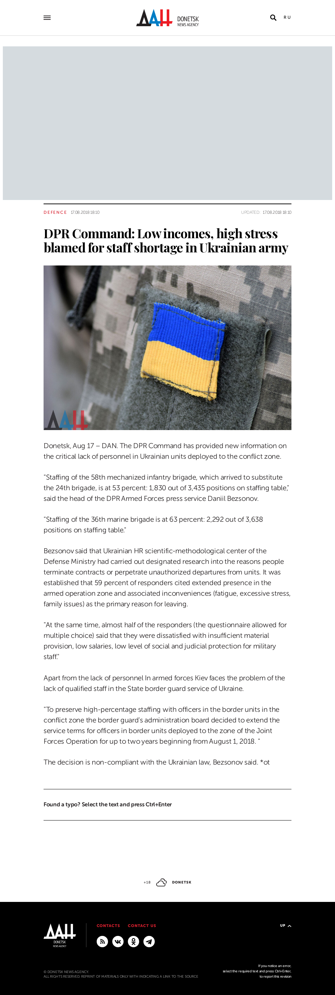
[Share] (31, 414)
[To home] (167, 18)
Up (285, 925)
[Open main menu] (47, 17)
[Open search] (273, 17)
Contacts (108, 925)
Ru (287, 17)
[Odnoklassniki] (133, 941)
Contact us (142, 925)
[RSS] (102, 941)
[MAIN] (149, 941)
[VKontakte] (118, 941)
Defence (55, 212)
